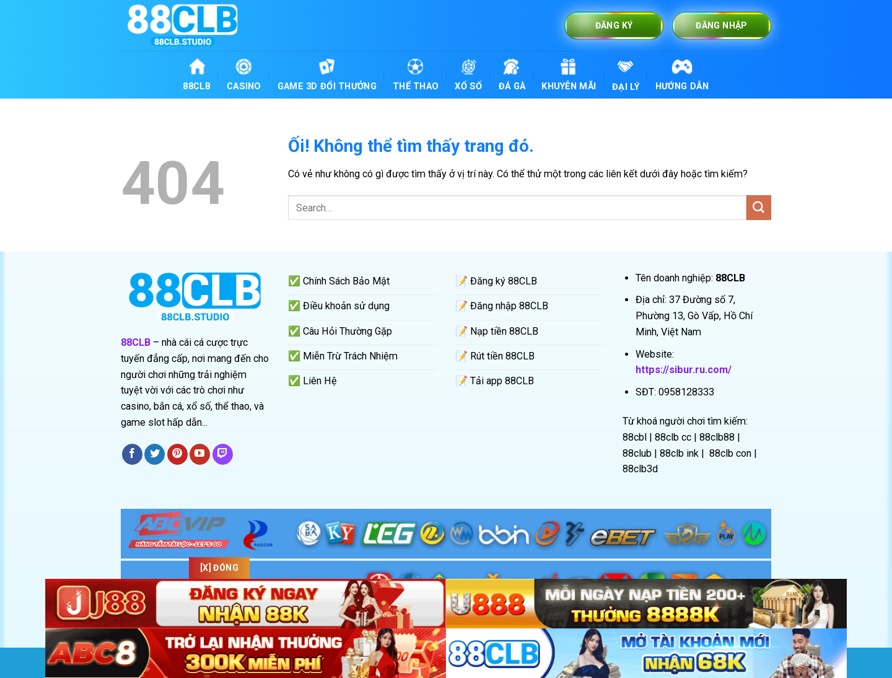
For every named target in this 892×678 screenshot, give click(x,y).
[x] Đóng (219, 568)
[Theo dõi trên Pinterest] (177, 454)
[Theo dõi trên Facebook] (132, 454)
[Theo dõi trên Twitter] (154, 454)
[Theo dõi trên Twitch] (222, 454)
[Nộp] (758, 207)
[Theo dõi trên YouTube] (200, 454)
